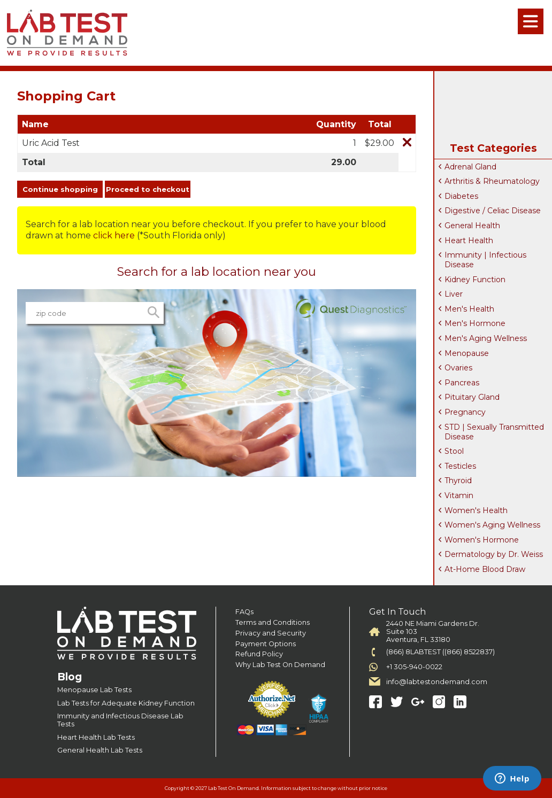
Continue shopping (60, 189)
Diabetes (461, 196)
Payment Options (265, 644)
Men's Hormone (474, 323)
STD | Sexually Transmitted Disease (494, 431)
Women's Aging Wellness (492, 525)
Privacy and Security (270, 633)
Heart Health (468, 240)
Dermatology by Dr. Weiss (493, 554)
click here (114, 235)
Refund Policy (259, 654)
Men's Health (469, 309)
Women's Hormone (481, 540)
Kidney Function (474, 279)
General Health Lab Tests (99, 750)
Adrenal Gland (470, 167)
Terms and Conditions (272, 622)
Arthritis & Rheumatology (492, 181)
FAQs (244, 612)
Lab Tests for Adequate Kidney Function (126, 703)
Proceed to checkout (147, 189)
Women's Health (476, 510)
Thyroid (458, 480)
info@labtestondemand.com (436, 682)
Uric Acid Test (51, 143)
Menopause (466, 353)
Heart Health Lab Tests (96, 737)
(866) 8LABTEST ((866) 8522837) (440, 652)
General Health (472, 225)
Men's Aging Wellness (485, 338)
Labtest (67, 33)
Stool (454, 451)
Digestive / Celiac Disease (492, 210)
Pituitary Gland (472, 397)
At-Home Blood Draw (484, 569)
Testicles (460, 466)
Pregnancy (465, 412)
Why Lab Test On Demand (280, 665)
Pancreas (461, 383)
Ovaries (458, 368)
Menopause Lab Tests (94, 690)
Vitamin (458, 495)
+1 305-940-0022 (414, 667)
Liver (453, 294)
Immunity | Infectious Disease (485, 259)
